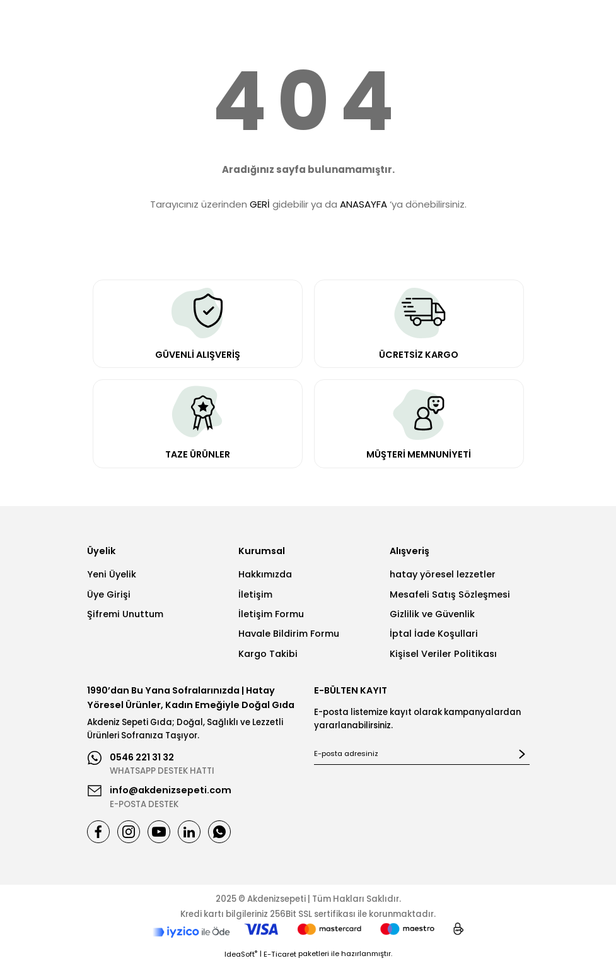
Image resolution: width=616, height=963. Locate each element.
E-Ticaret (280, 954)
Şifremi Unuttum (125, 614)
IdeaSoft (240, 954)
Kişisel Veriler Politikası (443, 653)
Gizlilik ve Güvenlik (432, 614)
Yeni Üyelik (111, 574)
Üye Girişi (109, 594)
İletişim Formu (271, 614)
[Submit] (522, 754)
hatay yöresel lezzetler (443, 574)
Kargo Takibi (268, 653)
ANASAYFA (363, 204)
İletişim (255, 594)
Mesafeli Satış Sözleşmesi (450, 594)
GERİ (260, 204)
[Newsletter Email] (422, 754)
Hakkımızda (265, 574)
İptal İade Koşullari (434, 633)
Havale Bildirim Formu (288, 633)
